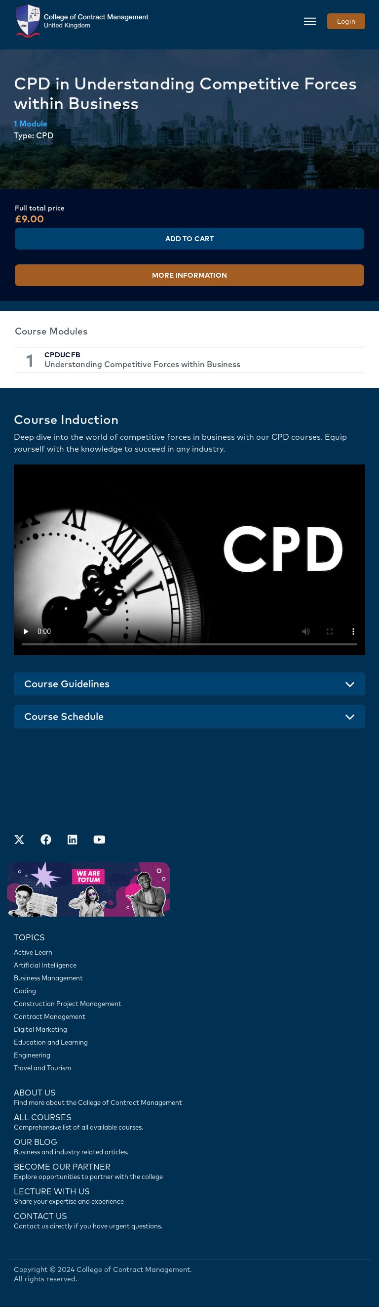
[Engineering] (189, 1055)
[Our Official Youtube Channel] (99, 840)
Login (346, 21)
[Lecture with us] (189, 1195)
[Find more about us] (189, 1096)
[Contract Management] (189, 1016)
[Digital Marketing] (189, 1029)
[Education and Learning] (189, 1042)
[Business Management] (189, 978)
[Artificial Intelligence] (189, 965)
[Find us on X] (19, 840)
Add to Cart (189, 238)
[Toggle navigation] (310, 21)
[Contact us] (189, 1146)
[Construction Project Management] (189, 1004)
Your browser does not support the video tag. (189, 559)
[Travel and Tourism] (189, 1068)
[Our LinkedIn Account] (72, 840)
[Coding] (189, 991)
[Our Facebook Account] (46, 840)
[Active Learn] (189, 952)
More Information (189, 275)
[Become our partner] (189, 1171)
